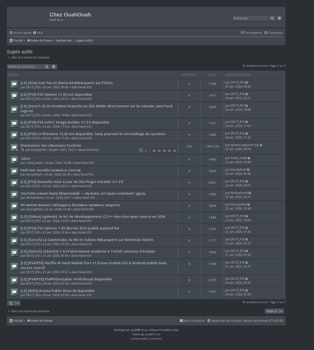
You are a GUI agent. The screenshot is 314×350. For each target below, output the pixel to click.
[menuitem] (38, 33)
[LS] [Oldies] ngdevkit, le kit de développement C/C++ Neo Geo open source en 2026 (93, 216)
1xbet (25, 158)
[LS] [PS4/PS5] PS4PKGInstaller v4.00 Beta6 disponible (66, 279)
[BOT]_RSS (33, 87)
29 (159, 150)
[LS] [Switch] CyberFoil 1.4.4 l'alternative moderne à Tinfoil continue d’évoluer (88, 251)
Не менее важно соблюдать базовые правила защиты (70, 204)
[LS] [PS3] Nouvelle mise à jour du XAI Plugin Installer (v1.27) (72, 181)
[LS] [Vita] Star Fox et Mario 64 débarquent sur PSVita (67, 82)
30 (164, 150)
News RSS (85, 87)
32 (174, 150)
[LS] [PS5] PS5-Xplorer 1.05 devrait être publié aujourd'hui (70, 228)
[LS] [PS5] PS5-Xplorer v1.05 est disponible (56, 94)
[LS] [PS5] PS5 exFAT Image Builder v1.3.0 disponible (65, 122)
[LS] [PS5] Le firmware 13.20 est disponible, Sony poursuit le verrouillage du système (93, 133)
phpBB (134, 330)
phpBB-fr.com (152, 334)
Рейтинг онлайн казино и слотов (51, 170)
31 (169, 150)
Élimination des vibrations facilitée (51, 145)
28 (154, 150)
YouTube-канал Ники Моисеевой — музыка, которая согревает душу (83, 193)
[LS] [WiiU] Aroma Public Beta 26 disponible (58, 290)
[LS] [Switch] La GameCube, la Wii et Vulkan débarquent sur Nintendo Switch (87, 239)
